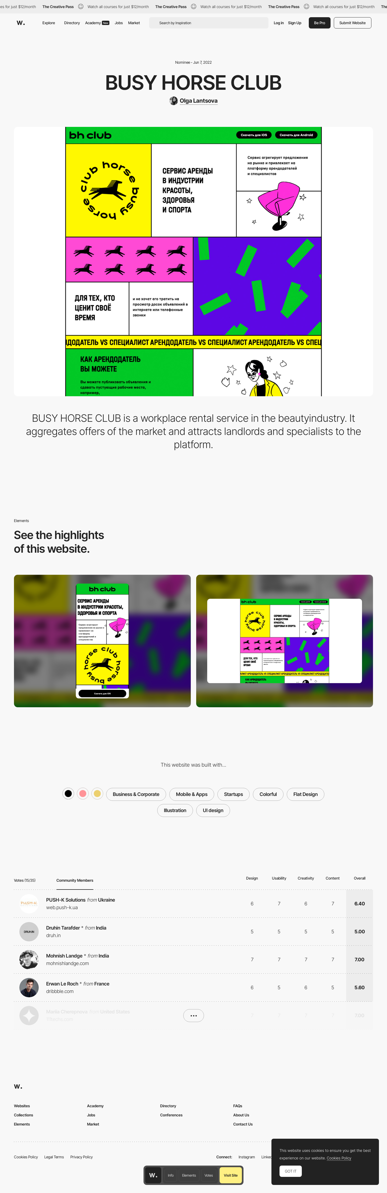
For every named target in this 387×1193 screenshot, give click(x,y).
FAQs (237, 1105)
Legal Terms (54, 1157)
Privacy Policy (81, 1157)
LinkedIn (268, 1157)
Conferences (171, 1115)
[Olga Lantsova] (193, 101)
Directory (72, 22)
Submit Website (352, 22)
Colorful (268, 794)
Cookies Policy (26, 1157)
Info (171, 1175)
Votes (209, 1175)
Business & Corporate (136, 794)
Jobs (119, 22)
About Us (241, 1115)
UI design (213, 810)
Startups (233, 794)
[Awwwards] (21, 23)
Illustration (175, 810)
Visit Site (231, 1175)
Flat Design (305, 794)
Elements (189, 1175)
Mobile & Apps (191, 794)
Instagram (247, 1157)
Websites (22, 1105)
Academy (97, 22)
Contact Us (243, 1124)
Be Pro (319, 22)
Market (134, 22)
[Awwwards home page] (153, 1175)
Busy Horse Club (193, 82)
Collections (23, 1115)
